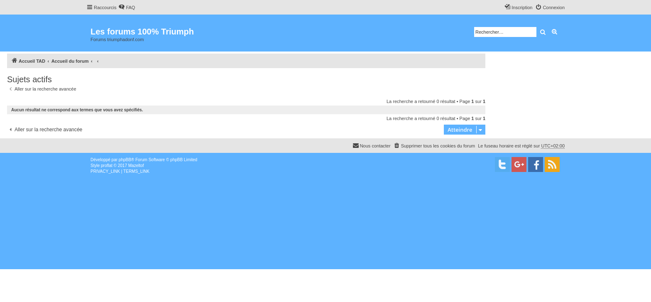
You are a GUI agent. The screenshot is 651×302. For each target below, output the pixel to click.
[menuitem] (126, 7)
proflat (107, 165)
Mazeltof (136, 165)
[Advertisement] (249, 237)
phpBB (125, 159)
